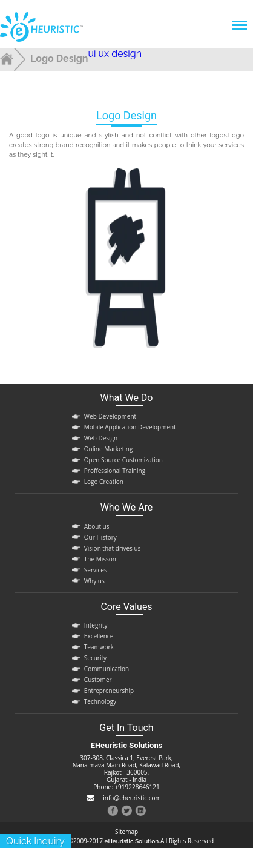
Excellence (98, 636)
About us (97, 526)
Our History (100, 537)
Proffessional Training (114, 470)
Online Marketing (108, 449)
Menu (239, 19)
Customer (98, 679)
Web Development (110, 416)
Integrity (96, 625)
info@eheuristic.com (131, 797)
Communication (106, 668)
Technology (100, 701)
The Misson (100, 559)
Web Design (100, 438)
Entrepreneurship (109, 690)
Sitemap (126, 832)
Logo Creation (103, 481)
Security (95, 658)
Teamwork (99, 647)
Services (95, 570)
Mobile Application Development (130, 427)
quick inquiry (35, 841)
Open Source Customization (123, 459)
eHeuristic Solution (132, 841)
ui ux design (115, 53)
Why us (94, 581)
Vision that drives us (112, 548)
